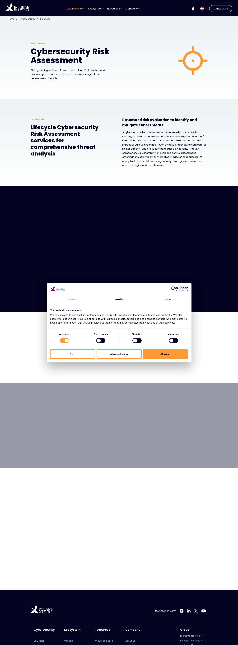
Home (13, 19)
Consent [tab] (71, 299)
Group (185, 629)
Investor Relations (190, 640)
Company (133, 8)
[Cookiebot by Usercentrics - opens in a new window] (174, 288)
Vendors (68, 640)
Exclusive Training (190, 635)
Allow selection (119, 353)
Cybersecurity (75, 8)
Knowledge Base (104, 640)
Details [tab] (119, 299)
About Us (130, 640)
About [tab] (167, 299)
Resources (114, 8)
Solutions (46, 19)
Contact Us (221, 8)
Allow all (165, 353)
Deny (73, 353)
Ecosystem (95, 8)
